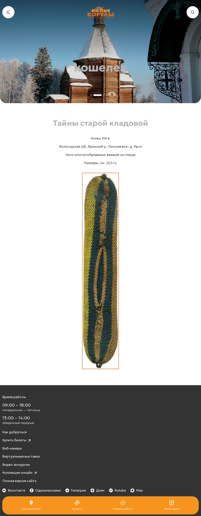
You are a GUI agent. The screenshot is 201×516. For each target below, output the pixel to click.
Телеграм (75, 490)
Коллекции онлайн (20, 473)
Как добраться (14, 432)
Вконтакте (13, 490)
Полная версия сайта (19, 481)
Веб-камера (12, 448)
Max (137, 490)
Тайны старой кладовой (100, 57)
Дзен (97, 490)
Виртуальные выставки (21, 456)
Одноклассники (45, 490)
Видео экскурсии (16, 465)
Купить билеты (17, 440)
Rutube (117, 490)
